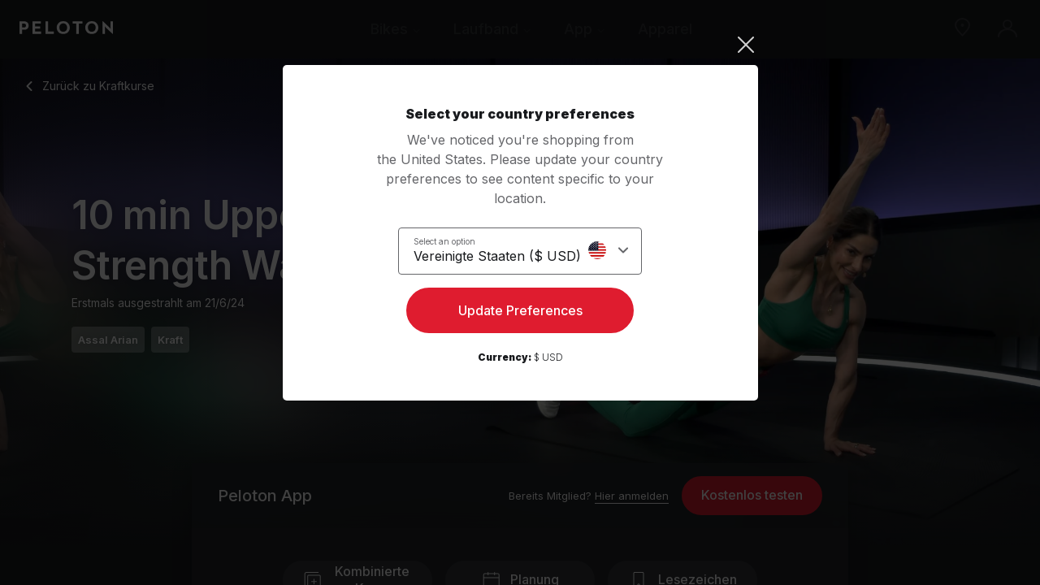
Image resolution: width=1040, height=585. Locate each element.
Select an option (454, 240)
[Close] (520, 44)
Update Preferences (520, 314)
